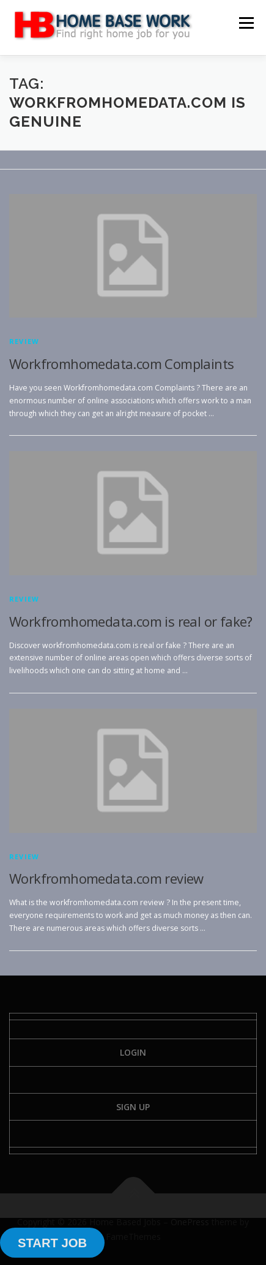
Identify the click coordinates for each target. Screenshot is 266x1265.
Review (24, 341)
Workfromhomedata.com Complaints (121, 363)
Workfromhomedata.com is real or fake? (131, 621)
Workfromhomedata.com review (106, 878)
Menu (245, 23)
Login (133, 1052)
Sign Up (133, 1107)
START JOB (52, 1243)
